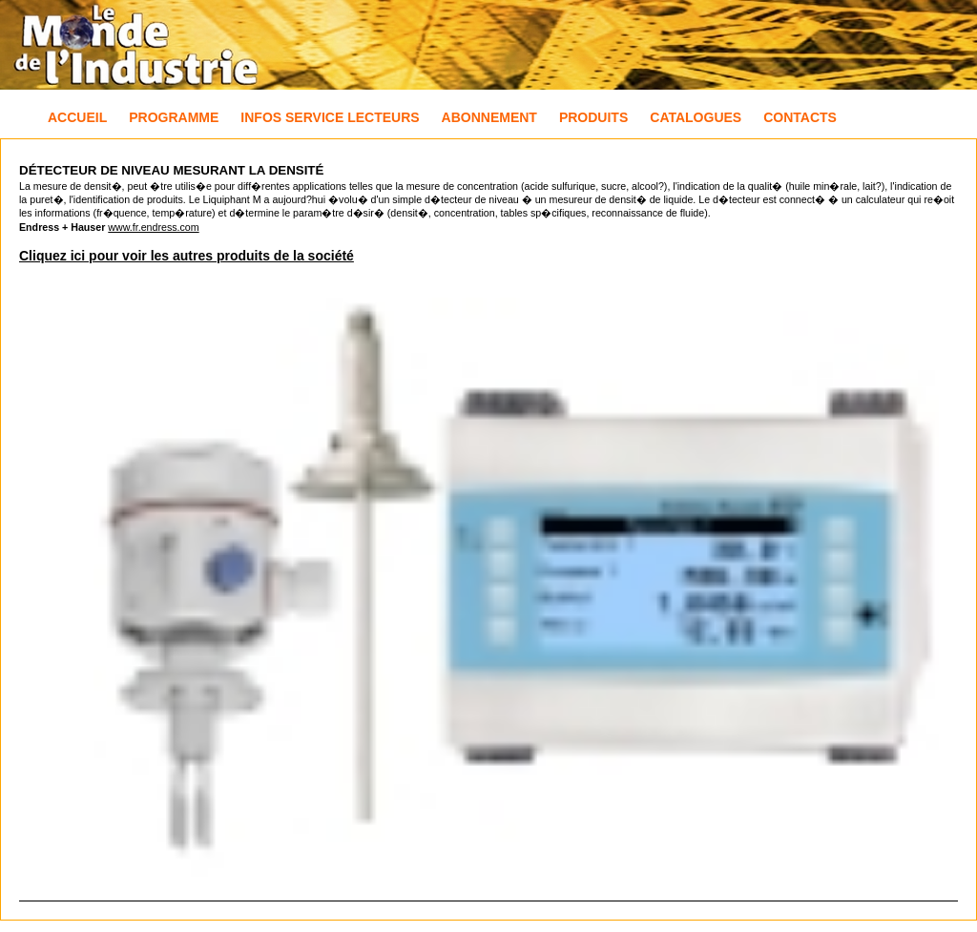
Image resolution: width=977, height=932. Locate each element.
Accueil (77, 117)
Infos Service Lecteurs (329, 117)
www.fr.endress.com (153, 227)
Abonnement (489, 117)
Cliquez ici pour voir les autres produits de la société (186, 255)
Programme (173, 117)
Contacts (800, 117)
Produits (593, 117)
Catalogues (695, 117)
